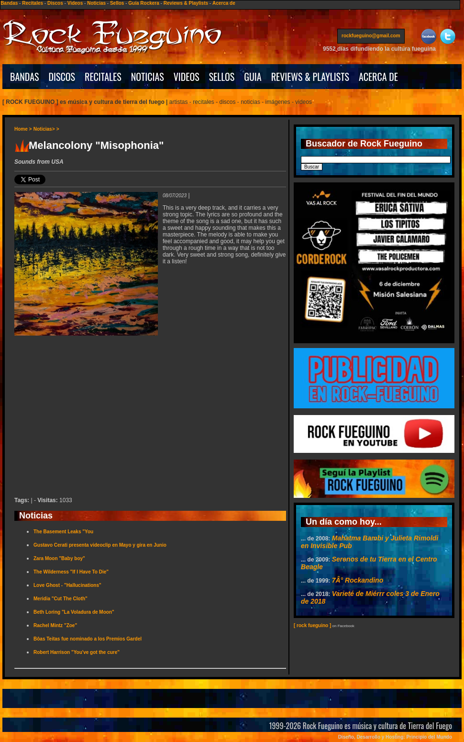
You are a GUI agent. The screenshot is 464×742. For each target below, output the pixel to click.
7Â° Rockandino (358, 580)
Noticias (96, 3)
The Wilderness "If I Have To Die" (71, 571)
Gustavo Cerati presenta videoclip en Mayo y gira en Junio (99, 545)
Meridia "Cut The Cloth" (60, 598)
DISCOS (62, 76)
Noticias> (44, 129)
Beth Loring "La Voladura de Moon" (73, 612)
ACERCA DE (378, 76)
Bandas (9, 3)
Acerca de (223, 3)
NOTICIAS (147, 76)
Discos (55, 3)
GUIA (252, 76)
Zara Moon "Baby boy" (59, 558)
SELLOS (222, 76)
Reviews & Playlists (186, 3)
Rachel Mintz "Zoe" (55, 625)
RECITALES (103, 76)
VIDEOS (186, 76)
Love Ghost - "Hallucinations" (67, 585)
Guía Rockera (143, 3)
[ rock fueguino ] (312, 625)
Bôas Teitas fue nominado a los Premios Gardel (87, 638)
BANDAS (24, 76)
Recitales (32, 3)
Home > (23, 129)
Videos (75, 3)
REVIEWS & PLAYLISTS (310, 76)
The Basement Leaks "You (63, 531)
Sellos (117, 3)
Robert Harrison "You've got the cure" (76, 652)
